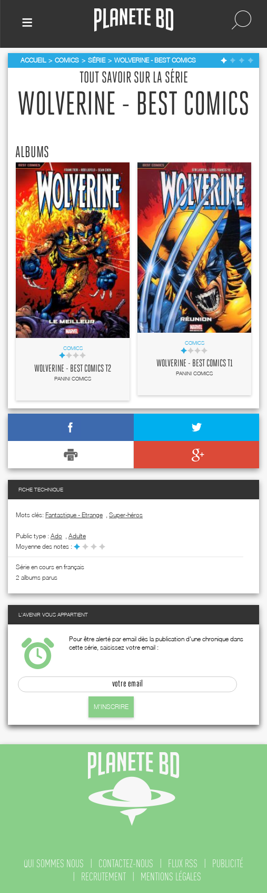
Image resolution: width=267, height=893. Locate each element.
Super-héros (126, 515)
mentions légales (171, 876)
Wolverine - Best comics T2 (72, 369)
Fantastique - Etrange (74, 515)
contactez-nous (125, 863)
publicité (227, 863)
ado (56, 536)
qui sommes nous (54, 863)
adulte (77, 536)
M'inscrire (111, 707)
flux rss (182, 863)
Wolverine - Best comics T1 (194, 364)
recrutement (103, 876)
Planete (133, 20)
